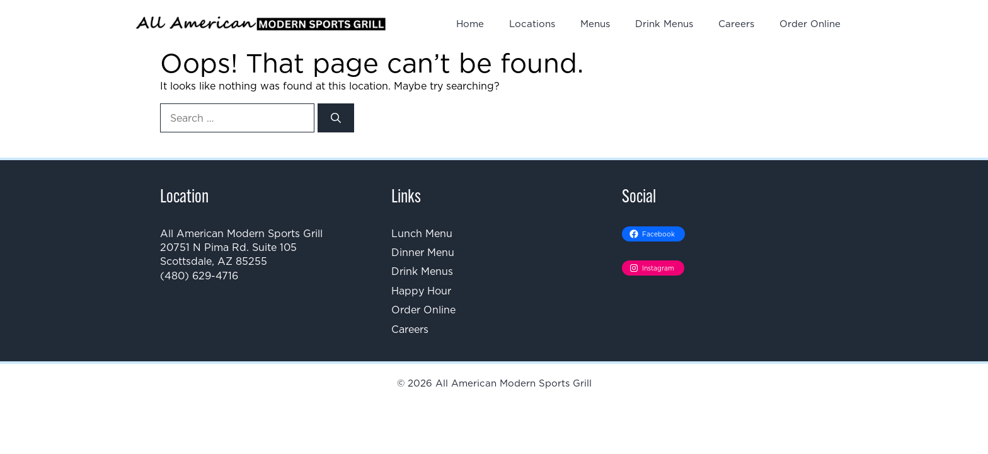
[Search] (336, 117)
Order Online (810, 23)
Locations (532, 23)
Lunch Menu (421, 233)
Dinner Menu (422, 252)
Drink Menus (664, 23)
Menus (595, 23)
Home (470, 23)
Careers (736, 23)
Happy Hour (421, 291)
